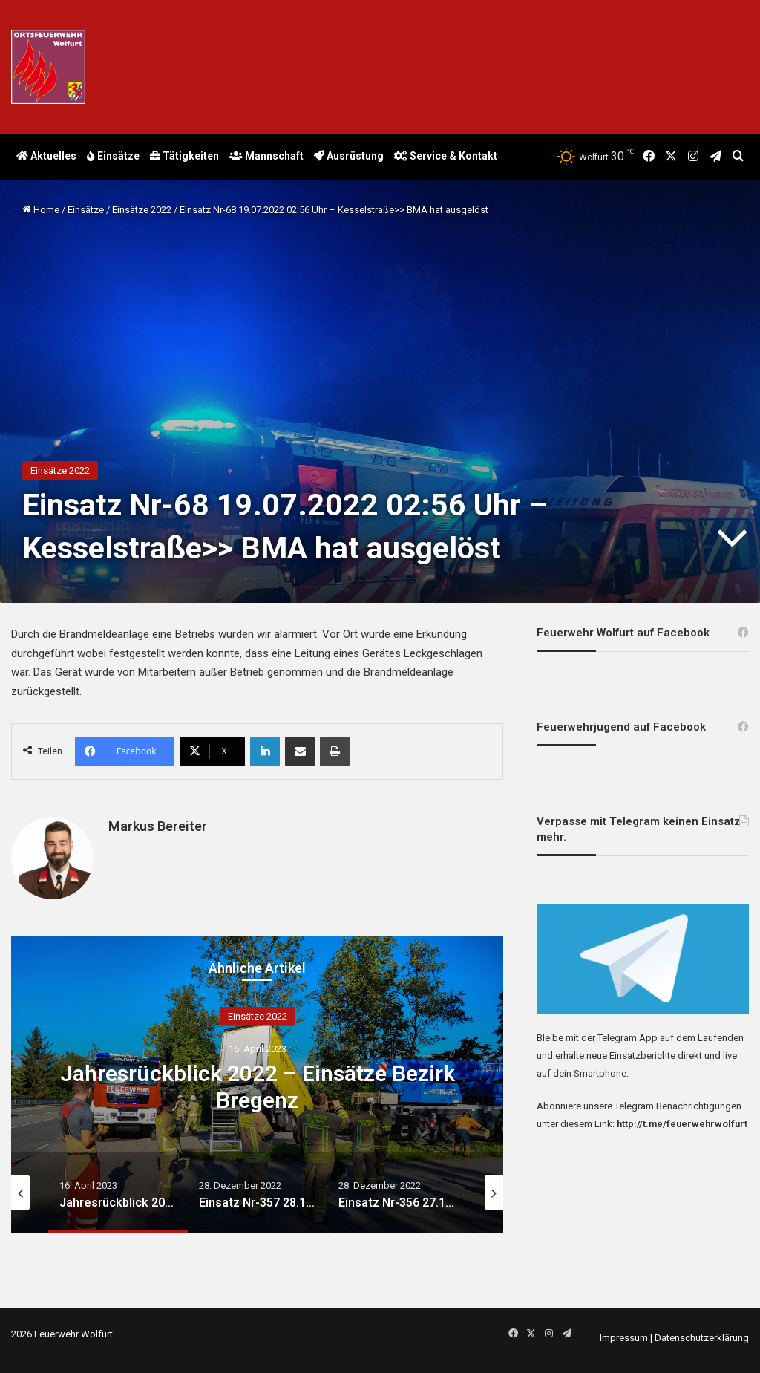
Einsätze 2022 (141, 209)
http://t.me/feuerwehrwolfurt (682, 1123)
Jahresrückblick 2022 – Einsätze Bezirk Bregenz (257, 1086)
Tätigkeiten (184, 156)
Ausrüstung (349, 156)
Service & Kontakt (445, 156)
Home (40, 209)
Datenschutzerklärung (702, 1337)
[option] (257, 1084)
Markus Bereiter (157, 826)
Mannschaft (266, 156)
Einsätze (113, 156)
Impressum (624, 1337)
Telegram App (627, 1037)
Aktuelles (46, 156)
